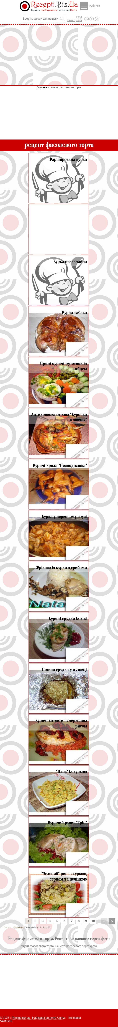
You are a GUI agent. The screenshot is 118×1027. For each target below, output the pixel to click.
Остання (18, 927)
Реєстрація (74, 20)
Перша (8, 927)
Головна (42, 87)
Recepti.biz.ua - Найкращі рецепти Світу (38, 1017)
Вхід (79, 17)
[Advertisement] (59, 55)
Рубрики (90, 6)
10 (93, 920)
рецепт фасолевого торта (65, 87)
